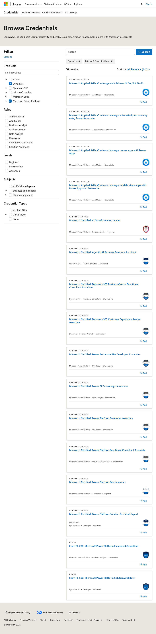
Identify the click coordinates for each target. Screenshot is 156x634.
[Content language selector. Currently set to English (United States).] (18, 612)
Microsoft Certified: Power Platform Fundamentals (97, 482)
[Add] (143, 101)
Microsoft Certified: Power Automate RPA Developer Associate (104, 354)
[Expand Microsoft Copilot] (6, 92)
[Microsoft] (6, 4)
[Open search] (141, 4)
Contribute (55, 620)
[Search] (100, 52)
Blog (42, 620)
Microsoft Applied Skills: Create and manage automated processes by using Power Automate (108, 117)
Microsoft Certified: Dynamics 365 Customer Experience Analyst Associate (105, 321)
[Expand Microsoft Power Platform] (6, 101)
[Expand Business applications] (6, 190)
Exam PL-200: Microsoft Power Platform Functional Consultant (103, 546)
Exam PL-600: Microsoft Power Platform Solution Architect (102, 577)
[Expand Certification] (6, 214)
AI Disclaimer (10, 620)
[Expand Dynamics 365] (6, 88)
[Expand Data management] (6, 194)
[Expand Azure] (6, 79)
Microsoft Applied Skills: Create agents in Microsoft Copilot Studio (106, 83)
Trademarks (127, 620)
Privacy (67, 620)
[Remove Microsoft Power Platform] (99, 61)
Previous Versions (28, 620)
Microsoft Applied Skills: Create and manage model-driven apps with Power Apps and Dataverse (107, 187)
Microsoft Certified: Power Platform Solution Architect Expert (103, 513)
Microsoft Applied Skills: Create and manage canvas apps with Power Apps (107, 152)
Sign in (149, 4)
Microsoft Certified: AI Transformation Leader (95, 220)
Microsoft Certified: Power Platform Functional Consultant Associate (107, 450)
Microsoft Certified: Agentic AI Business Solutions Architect (102, 252)
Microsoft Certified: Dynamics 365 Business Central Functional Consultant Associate (103, 286)
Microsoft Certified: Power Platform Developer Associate (101, 418)
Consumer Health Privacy (89, 620)
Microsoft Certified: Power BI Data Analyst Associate (98, 386)
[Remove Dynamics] (74, 61)
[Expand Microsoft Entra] (6, 96)
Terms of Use (113, 620)
